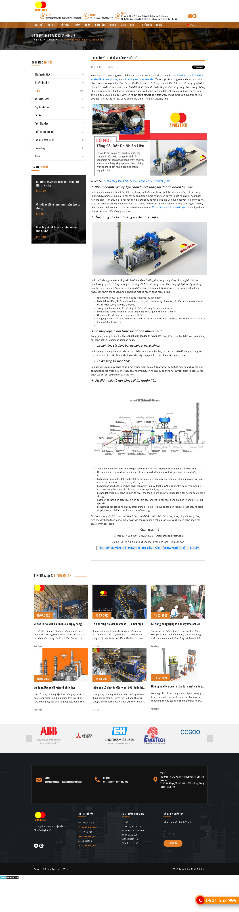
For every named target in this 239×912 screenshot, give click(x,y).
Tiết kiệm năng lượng (44, 140)
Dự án (87, 25)
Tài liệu (38, 115)
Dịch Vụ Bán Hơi (42, 82)
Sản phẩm (65, 25)
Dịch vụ (77, 25)
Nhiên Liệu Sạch (42, 99)
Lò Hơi (50, 39)
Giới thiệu (52, 25)
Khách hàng (100, 25)
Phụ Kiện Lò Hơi (42, 107)
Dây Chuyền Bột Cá (43, 74)
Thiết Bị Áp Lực (41, 123)
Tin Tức (113, 25)
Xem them (38, 646)
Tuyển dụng (146, 25)
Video (123, 25)
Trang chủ (38, 25)
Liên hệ (159, 25)
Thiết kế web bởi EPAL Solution (189, 869)
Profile (133, 25)
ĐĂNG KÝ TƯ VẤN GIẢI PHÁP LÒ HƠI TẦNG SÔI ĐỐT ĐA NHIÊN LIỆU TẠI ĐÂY (148, 548)
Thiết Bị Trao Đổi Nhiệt (45, 132)
